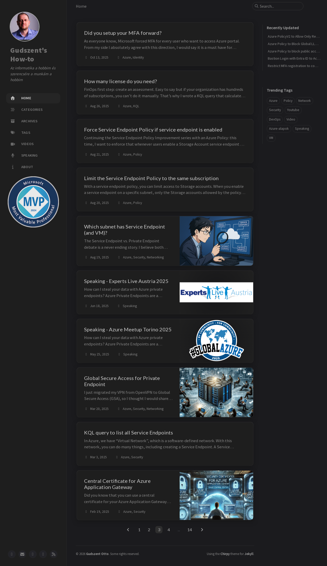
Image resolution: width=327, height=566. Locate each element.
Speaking (302, 128)
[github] (11, 554)
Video (291, 119)
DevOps (274, 119)
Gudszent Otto (97, 554)
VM (271, 138)
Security (275, 110)
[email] (22, 554)
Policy (288, 101)
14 (189, 529)
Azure (273, 101)
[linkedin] (32, 554)
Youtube (293, 110)
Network (304, 101)
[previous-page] (128, 529)
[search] (280, 6)
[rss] (53, 554)
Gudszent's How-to (28, 54)
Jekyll (248, 554)
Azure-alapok (279, 128)
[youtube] (43, 554)
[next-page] (202, 529)
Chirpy (225, 554)
